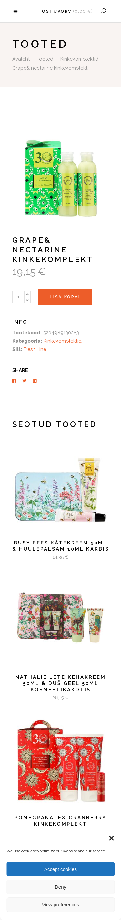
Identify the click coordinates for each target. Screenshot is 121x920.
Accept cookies (60, 869)
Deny (60, 887)
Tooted (45, 59)
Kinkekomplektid (79, 59)
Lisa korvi (65, 297)
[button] (111, 838)
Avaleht (21, 59)
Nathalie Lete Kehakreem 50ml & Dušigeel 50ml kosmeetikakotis (60, 683)
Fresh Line (35, 349)
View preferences (60, 904)
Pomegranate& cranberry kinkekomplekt (60, 821)
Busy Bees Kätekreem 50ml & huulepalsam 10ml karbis (60, 546)
